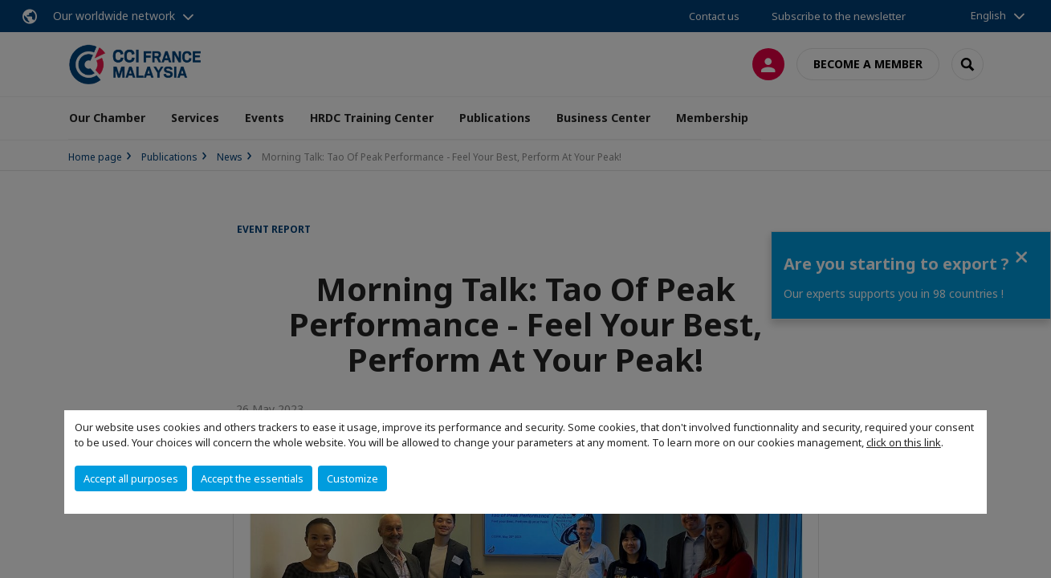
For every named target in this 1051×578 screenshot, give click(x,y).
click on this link (903, 442)
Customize (352, 478)
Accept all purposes (131, 478)
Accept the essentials (252, 478)
